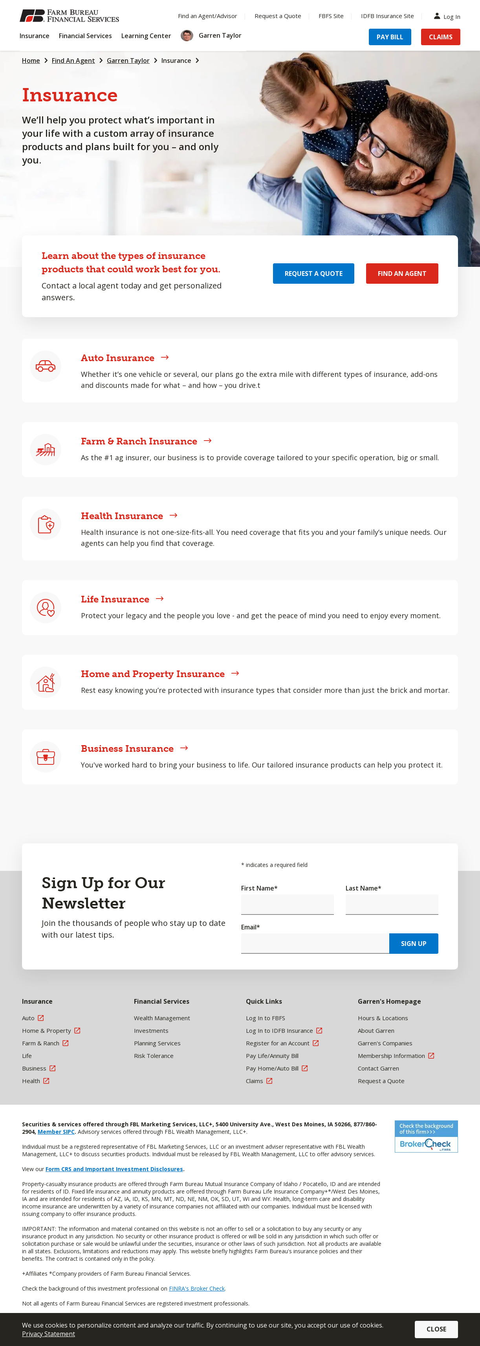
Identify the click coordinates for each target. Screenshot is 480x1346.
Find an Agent (402, 273)
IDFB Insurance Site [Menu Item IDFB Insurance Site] (387, 15)
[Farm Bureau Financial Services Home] (71, 15)
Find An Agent (73, 60)
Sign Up (414, 943)
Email (250, 927)
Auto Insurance (125, 358)
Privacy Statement (48, 1333)
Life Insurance (122, 599)
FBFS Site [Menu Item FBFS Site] (331, 15)
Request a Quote (314, 273)
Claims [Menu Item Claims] (441, 37)
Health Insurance (129, 516)
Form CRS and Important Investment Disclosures (114, 1169)
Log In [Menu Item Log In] (449, 16)
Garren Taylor (128, 60)
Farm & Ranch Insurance (146, 441)
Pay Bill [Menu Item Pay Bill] (390, 37)
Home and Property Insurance (160, 673)
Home (31, 60)
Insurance (176, 60)
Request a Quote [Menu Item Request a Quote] (278, 15)
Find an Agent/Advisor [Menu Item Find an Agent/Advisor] (207, 15)
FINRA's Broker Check (197, 1288)
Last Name (363, 888)
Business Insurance (134, 748)
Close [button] (436, 1329)
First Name (259, 888)
